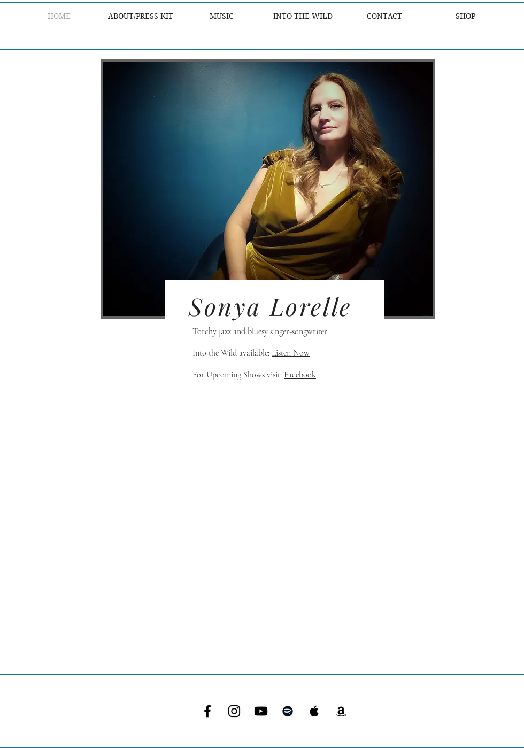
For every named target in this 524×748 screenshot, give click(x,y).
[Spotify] (288, 711)
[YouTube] (261, 711)
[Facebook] (207, 711)
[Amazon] (341, 711)
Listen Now (291, 353)
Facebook (300, 374)
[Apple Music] (314, 711)
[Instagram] (234, 711)
